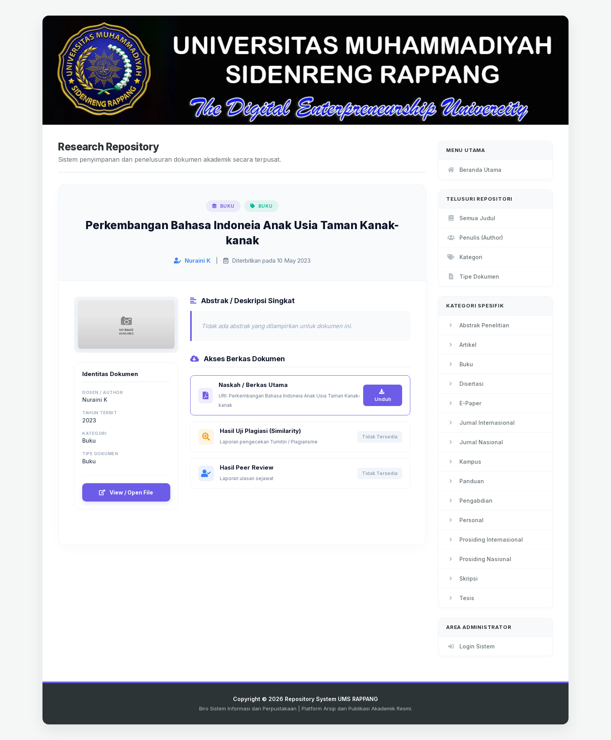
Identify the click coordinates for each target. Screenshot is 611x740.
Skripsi (462, 578)
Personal (465, 520)
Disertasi (465, 383)
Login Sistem (470, 646)
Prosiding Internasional (484, 539)
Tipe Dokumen (472, 276)
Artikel (461, 344)
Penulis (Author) (474, 237)
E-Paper (463, 403)
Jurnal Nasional (474, 442)
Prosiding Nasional (478, 559)
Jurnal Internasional (480, 422)
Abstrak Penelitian (477, 325)
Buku (459, 364)
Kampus (463, 461)
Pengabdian (469, 500)
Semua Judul (470, 218)
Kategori (464, 257)
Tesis (460, 598)
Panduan (465, 481)
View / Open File (126, 492)
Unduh (382, 395)
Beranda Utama (474, 169)
